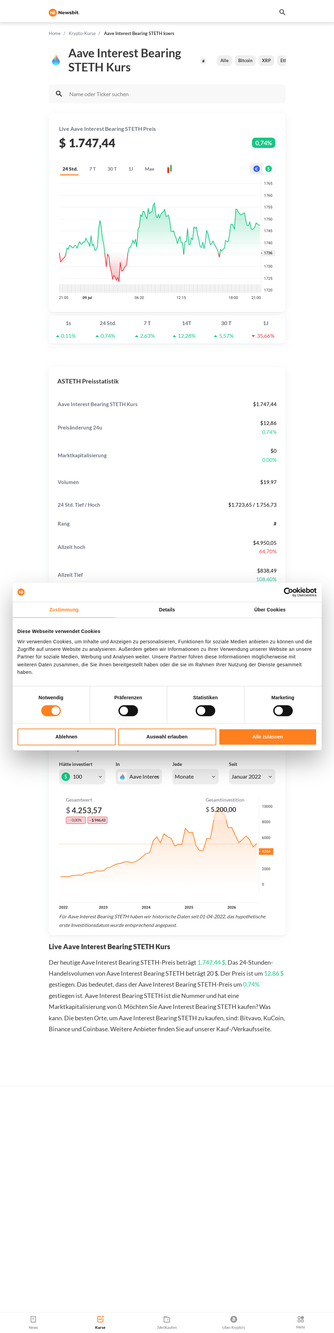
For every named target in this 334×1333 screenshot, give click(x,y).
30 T (112, 169)
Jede (177, 764)
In (118, 764)
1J (130, 169)
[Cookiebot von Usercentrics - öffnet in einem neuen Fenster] (287, 592)
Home (55, 33)
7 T (92, 169)
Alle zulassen (267, 736)
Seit (233, 764)
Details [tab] (167, 609)
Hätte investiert (75, 764)
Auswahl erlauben (167, 736)
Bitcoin (245, 60)
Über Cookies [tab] (270, 609)
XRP (266, 60)
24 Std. (70, 169)
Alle (224, 60)
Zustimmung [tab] (64, 609)
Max (149, 169)
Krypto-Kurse (82, 33)
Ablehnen (67, 736)
